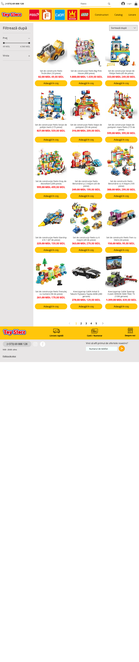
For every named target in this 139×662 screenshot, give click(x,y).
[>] (122, 348)
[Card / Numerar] (94, 335)
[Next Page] (103, 323)
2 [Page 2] (81, 323)
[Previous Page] (69, 323)
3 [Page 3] (86, 323)
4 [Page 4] (91, 323)
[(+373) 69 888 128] (17, 344)
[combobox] (123, 28)
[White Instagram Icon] (35, 344)
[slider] (4, 43)
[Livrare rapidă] (56, 335)
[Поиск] (91, 3)
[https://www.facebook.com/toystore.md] (42, 344)
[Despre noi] (130, 335)
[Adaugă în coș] (51, 83)
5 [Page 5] (96, 323)
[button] (135, 3)
